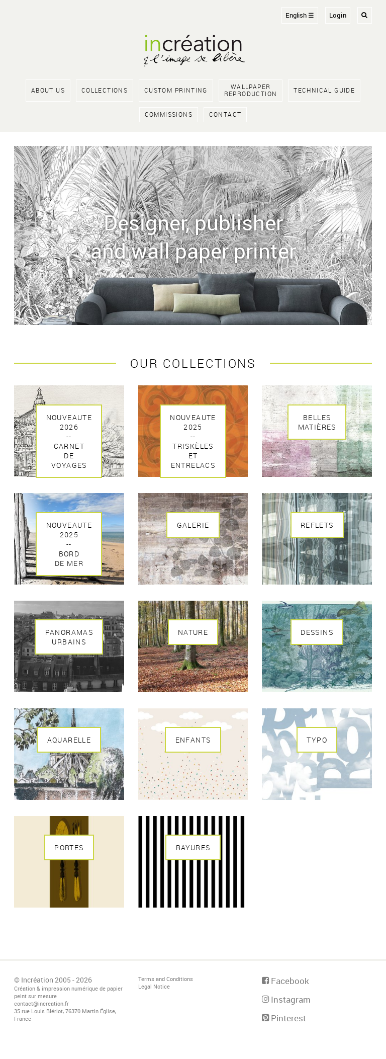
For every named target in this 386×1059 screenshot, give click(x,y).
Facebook (285, 981)
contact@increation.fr (41, 1003)
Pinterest (284, 1018)
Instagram (286, 999)
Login (338, 15)
